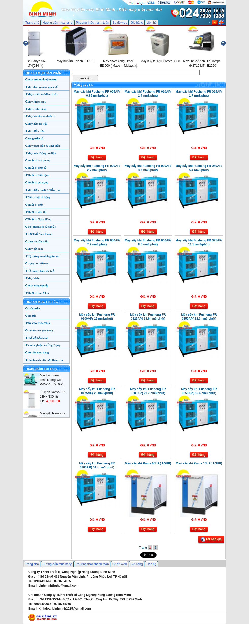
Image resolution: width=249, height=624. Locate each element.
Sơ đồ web (120, 22)
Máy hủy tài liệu (37, 123)
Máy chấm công (36, 108)
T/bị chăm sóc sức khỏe (41, 226)
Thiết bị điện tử (37, 167)
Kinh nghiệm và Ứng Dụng (43, 345)
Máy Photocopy (36, 101)
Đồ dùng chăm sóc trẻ (40, 270)
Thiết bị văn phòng (38, 160)
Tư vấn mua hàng (38, 352)
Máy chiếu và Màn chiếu (42, 94)
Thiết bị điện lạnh (38, 175)
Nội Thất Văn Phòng (39, 233)
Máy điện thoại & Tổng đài (43, 189)
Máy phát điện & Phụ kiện (43, 145)
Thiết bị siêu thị (36, 211)
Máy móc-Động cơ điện (41, 153)
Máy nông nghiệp (37, 285)
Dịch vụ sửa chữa (37, 241)
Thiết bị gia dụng (37, 182)
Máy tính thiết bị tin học (42, 79)
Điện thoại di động (38, 197)
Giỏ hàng (137, 22)
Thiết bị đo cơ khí (38, 292)
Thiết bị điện (35, 204)
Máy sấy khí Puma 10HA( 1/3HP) (199, 463)
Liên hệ (152, 22)
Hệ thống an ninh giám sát (43, 256)
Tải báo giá (211, 539)
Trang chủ (32, 22)
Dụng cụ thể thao (37, 263)
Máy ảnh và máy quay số (42, 86)
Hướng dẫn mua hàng (57, 22)
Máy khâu (33, 278)
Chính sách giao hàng (40, 330)
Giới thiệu (33, 308)
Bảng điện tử (35, 138)
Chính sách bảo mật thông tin (45, 359)
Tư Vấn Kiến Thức (38, 323)
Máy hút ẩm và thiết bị (41, 116)
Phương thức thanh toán (92, 22)
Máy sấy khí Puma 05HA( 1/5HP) (148, 463)
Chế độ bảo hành (37, 337)
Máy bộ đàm (35, 248)
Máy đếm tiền (35, 130)
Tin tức (31, 315)
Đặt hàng (97, 157)
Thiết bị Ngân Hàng (39, 219)
